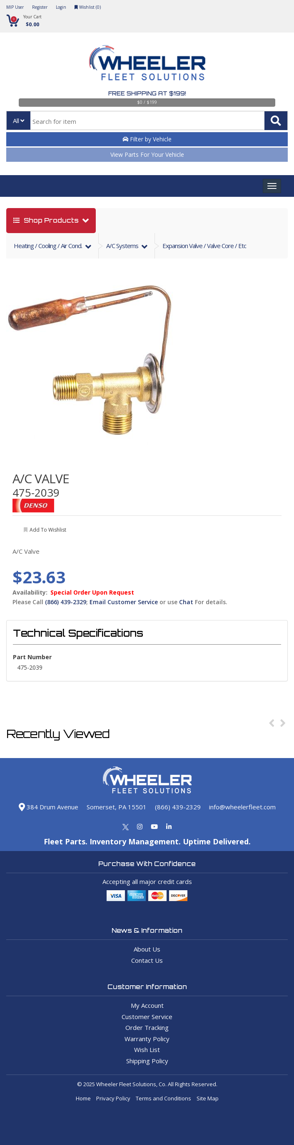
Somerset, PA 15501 (117, 807)
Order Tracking (147, 1027)
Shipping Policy (147, 1061)
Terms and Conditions (163, 1098)
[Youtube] (154, 826)
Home (83, 1098)
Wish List (147, 1049)
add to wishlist (48, 529)
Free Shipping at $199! (147, 93)
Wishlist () (88, 7)
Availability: (29, 592)
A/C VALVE (40, 478)
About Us (147, 949)
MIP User (15, 7)
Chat (186, 602)
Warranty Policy (147, 1039)
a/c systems (123, 245)
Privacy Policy (113, 1098)
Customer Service (147, 1016)
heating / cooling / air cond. (48, 245)
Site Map (208, 1098)
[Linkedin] (169, 826)
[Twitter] (125, 826)
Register (39, 7)
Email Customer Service (124, 602)
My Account (147, 1005)
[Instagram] (139, 826)
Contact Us (147, 960)
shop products (46, 220)
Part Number (32, 657)
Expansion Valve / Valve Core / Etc (204, 245)
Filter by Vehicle (147, 139)
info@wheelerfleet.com (242, 807)
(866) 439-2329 (65, 602)
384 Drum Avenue (48, 807)
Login (61, 7)
